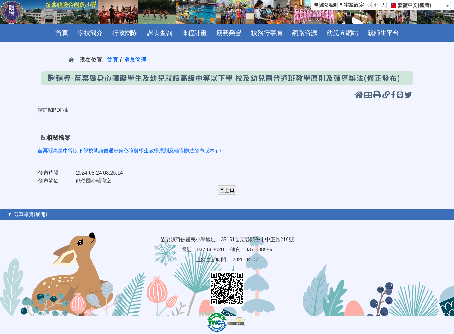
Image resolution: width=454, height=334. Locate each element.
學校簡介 (90, 32)
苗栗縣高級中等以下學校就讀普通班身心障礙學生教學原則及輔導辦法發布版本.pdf (130, 150)
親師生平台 (383, 32)
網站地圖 (328, 5)
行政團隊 (124, 32)
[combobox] (419, 5)
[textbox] (413, 5)
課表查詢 (159, 32)
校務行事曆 (266, 32)
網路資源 (304, 32)
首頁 (61, 32)
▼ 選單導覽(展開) (27, 214)
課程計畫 (194, 32)
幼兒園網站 (342, 32)
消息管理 (135, 60)
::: (4, 214)
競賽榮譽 (229, 32)
